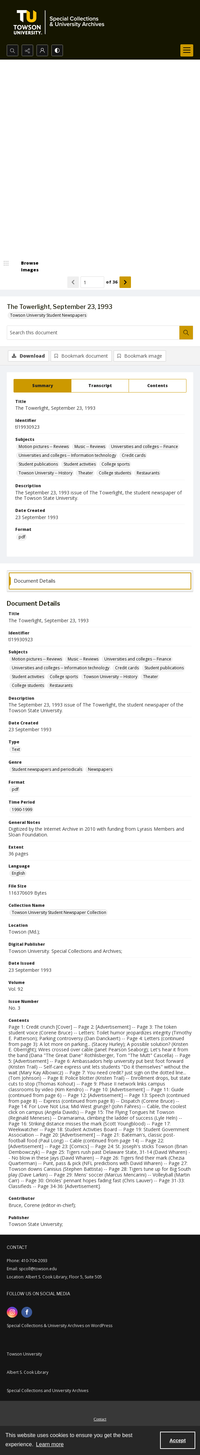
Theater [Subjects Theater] (85, 473)
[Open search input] (12, 50)
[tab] (42, 385)
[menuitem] (100, 1418)
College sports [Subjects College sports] (116, 464)
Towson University (24, 1354)
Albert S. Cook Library (27, 1372)
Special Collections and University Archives (47, 1390)
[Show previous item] (73, 282)
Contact (100, 1419)
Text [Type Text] (16, 749)
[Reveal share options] (27, 50)
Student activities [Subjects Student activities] (80, 464)
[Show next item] (125, 282)
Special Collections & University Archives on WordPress (59, 1325)
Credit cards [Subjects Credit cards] (134, 455)
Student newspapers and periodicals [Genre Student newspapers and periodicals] (47, 769)
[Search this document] (93, 332)
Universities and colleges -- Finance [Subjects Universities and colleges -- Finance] (144, 446)
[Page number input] (92, 282)
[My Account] (42, 50)
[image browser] (25, 266)
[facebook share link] (26, 1312)
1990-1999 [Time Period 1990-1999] (22, 809)
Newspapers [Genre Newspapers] (100, 769)
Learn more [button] (50, 1444)
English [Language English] (18, 873)
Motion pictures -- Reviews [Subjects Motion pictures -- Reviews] (44, 446)
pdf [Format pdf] (22, 537)
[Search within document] (186, 332)
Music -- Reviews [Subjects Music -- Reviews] (89, 446)
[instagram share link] (12, 1312)
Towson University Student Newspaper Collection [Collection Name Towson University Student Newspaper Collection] (59, 912)
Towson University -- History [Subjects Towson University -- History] (45, 473)
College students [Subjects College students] (115, 473)
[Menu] (186, 50)
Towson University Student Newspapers (48, 315)
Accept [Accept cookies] (178, 1440)
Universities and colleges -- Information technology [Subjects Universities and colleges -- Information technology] (67, 455)
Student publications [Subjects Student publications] (38, 464)
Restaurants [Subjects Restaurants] (148, 473)
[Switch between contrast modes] (57, 50)
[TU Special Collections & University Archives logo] (61, 22)
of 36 (112, 282)
